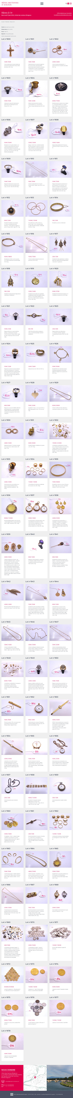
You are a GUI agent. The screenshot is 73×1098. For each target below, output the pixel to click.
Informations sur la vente (64, 13)
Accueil (2, 21)
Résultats (7, 21)
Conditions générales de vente (63, 15)
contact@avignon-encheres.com (12, 1081)
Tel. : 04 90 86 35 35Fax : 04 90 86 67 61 (9, 1085)
